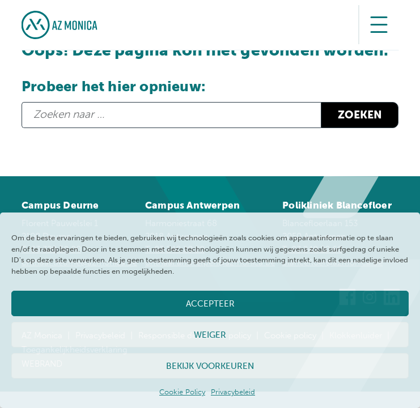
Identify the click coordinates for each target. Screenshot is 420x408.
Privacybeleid (233, 392)
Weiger (210, 335)
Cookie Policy (182, 392)
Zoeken (360, 114)
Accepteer (210, 304)
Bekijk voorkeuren (210, 366)
